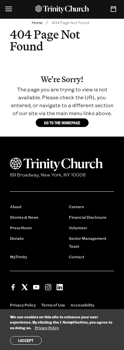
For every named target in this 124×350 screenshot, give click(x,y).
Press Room (21, 227)
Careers (76, 206)
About (15, 206)
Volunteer (78, 227)
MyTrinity (18, 256)
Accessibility (82, 304)
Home (37, 22)
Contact (76, 256)
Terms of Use (53, 304)
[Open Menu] (8, 9)
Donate (17, 238)
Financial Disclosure (87, 217)
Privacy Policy (23, 304)
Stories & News (24, 217)
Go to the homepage (62, 122)
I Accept (25, 341)
